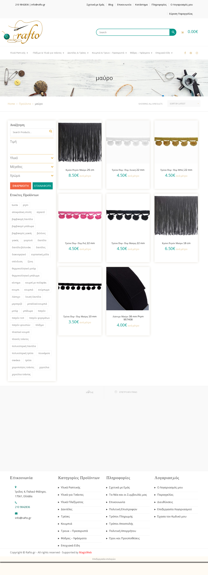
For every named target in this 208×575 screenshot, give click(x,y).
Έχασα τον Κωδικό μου (171, 516)
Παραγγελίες (165, 494)
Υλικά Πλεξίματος (72, 502)
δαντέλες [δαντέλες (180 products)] (40, 247)
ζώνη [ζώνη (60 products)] (30, 261)
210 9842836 (22, 4)
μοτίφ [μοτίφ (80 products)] (15, 310)
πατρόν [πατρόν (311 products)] (42, 310)
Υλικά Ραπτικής (70, 487)
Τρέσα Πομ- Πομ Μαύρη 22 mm (128, 243)
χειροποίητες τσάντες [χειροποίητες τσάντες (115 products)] (23, 367)
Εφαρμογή (21, 186)
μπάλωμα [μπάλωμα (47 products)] (28, 310)
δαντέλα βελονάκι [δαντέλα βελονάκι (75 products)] (21, 247)
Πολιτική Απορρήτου (122, 531)
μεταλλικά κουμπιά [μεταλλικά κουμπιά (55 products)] (37, 303)
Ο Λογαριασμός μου (182, 4)
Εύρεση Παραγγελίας (181, 13)
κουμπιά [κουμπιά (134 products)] (28, 289)
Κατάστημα (141, 4)
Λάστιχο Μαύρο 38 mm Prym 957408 (128, 318)
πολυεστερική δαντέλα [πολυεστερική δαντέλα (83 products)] (24, 346)
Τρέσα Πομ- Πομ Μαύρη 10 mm (80, 316)
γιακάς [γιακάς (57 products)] (15, 240)
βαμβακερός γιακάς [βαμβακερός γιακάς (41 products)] (22, 233)
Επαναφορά (42, 186)
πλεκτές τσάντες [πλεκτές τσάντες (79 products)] (20, 339)
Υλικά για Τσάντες (72, 494)
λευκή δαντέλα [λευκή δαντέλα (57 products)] (33, 296)
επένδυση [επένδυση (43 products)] (17, 261)
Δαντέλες (66, 509)
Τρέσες (65, 516)
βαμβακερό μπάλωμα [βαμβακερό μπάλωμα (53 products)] (23, 226)
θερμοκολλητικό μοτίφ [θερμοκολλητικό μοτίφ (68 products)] (24, 268)
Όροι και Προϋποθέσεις (124, 538)
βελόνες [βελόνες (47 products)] (41, 233)
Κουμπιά (66, 523)
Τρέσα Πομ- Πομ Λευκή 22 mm (128, 170)
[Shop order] (183, 103)
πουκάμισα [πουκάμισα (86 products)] (44, 353)
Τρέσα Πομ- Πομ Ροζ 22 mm (80, 243)
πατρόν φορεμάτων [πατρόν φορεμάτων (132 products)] (39, 317)
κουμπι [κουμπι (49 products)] (15, 289)
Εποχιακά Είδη (70, 545)
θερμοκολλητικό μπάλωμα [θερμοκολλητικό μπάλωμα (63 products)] (25, 275)
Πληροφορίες (159, 4)
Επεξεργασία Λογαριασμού (174, 509)
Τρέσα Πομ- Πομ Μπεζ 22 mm (176, 170)
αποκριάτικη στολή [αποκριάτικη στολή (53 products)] (21, 212)
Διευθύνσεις (165, 502)
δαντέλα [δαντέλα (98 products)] (42, 240)
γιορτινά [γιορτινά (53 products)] (28, 240)
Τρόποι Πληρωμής (121, 516)
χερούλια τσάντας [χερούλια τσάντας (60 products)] (21, 374)
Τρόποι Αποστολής (121, 523)
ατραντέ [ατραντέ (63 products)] (41, 212)
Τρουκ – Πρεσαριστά (74, 531)
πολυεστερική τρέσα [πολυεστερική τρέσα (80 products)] (22, 353)
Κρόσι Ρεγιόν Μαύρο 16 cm (176, 243)
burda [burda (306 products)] (15, 205)
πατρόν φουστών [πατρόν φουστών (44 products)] (21, 324)
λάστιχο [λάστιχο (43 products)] (16, 296)
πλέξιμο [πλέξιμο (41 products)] (39, 324)
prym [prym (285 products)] (25, 205)
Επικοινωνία (124, 4)
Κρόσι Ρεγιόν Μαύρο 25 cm (80, 170)
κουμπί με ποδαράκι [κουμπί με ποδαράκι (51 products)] (35, 282)
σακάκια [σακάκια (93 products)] (16, 360)
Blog (110, 4)
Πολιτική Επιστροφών (123, 509)
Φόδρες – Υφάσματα (74, 538)
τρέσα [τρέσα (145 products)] (28, 360)
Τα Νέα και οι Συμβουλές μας (128, 494)
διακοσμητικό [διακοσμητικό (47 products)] (19, 254)
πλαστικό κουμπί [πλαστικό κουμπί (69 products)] (21, 332)
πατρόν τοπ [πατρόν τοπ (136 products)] (18, 317)
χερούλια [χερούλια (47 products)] (44, 367)
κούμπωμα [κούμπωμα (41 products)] (43, 289)
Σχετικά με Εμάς (95, 4)
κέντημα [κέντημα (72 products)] (16, 282)
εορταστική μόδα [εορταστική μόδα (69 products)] (40, 254)
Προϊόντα (25, 104)
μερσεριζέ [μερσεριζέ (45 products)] (17, 303)
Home (11, 104)
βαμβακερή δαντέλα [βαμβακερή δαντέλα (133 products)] (22, 219)
